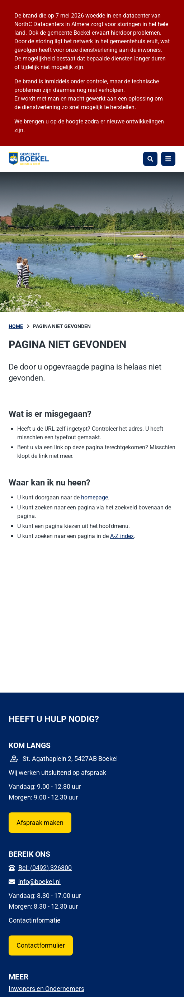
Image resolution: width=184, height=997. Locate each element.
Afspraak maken (39, 822)
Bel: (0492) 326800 (45, 867)
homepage (94, 497)
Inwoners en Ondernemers (46, 988)
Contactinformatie (35, 920)
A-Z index (122, 536)
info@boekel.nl (39, 881)
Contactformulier (40, 945)
